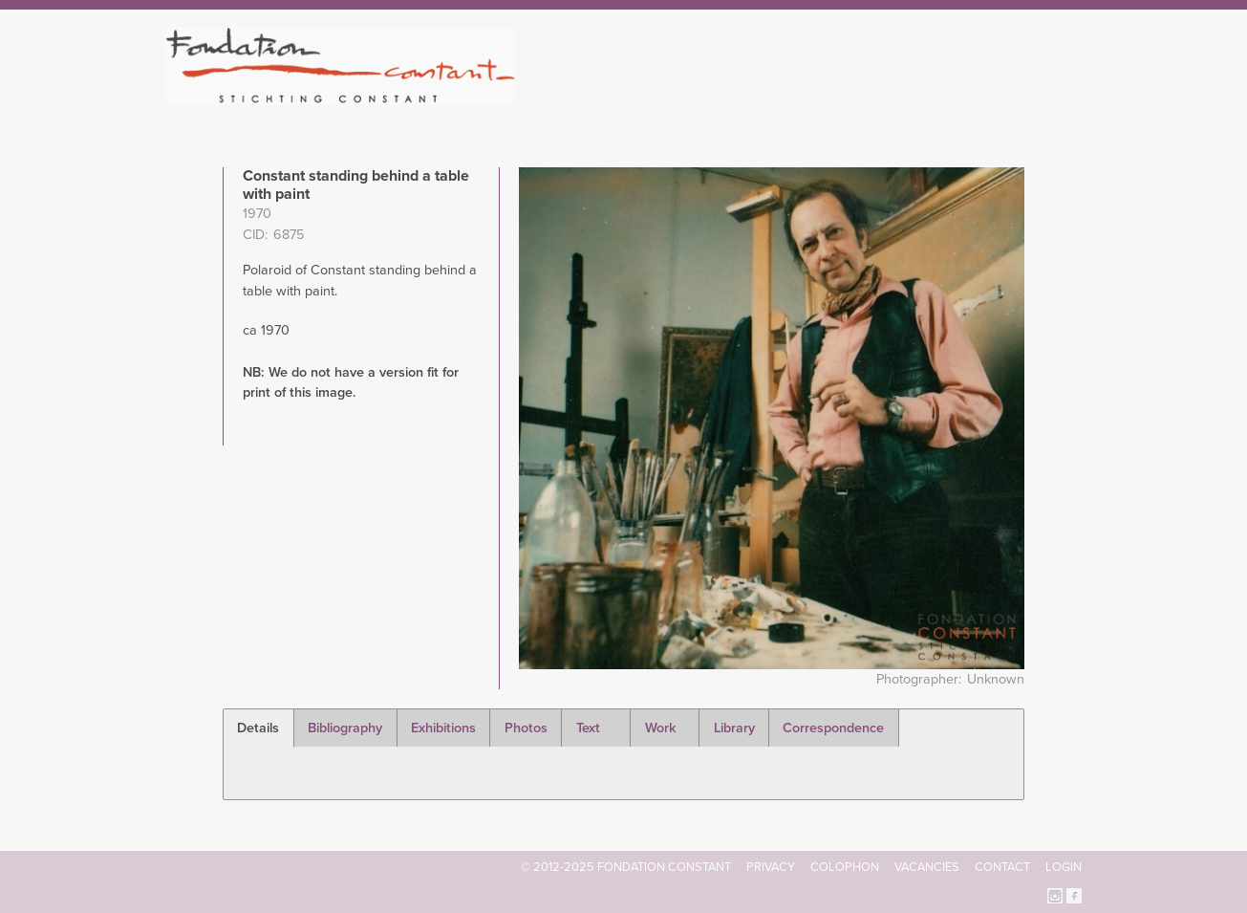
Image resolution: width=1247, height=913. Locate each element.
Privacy (770, 867)
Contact (1002, 867)
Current (1016, 95)
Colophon (844, 867)
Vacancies (926, 867)
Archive (948, 95)
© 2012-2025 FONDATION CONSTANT (626, 867)
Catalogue (871, 95)
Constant (789, 95)
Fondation (706, 95)
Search (1072, 93)
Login (1063, 867)
